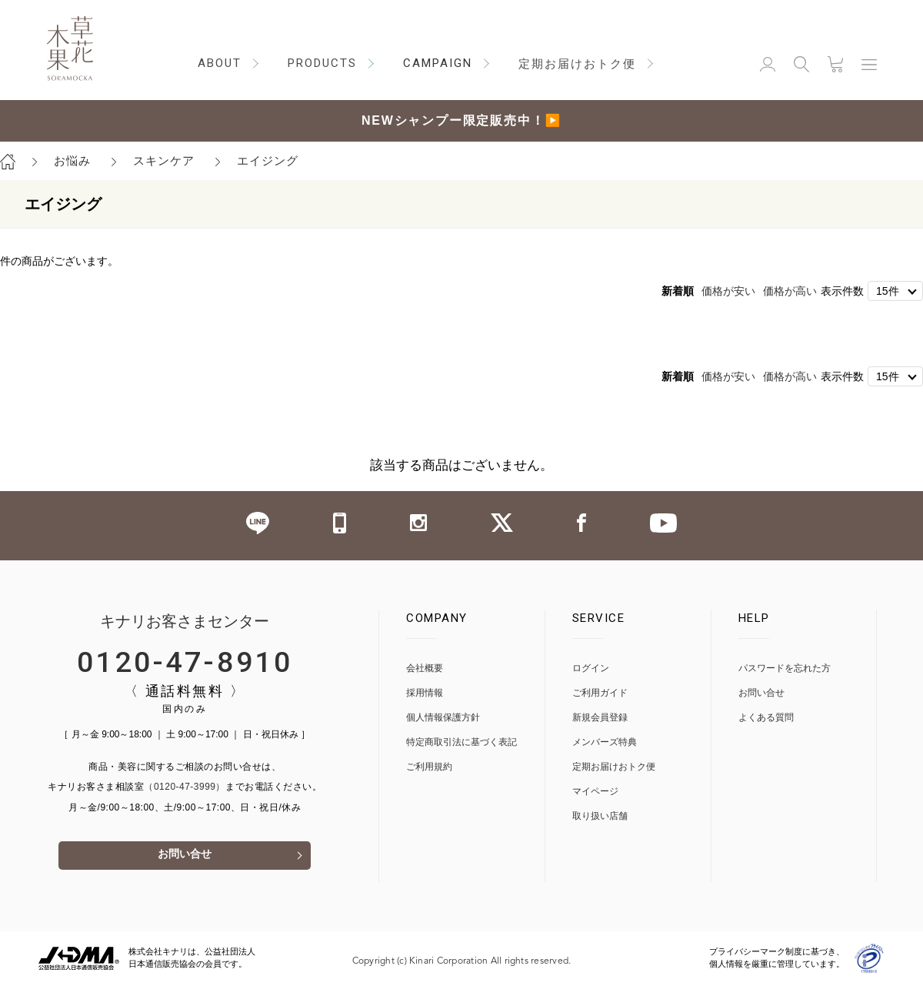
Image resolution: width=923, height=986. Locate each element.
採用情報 (424, 693)
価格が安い (728, 291)
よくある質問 (766, 718)
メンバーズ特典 (604, 742)
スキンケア (164, 160)
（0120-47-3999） (184, 786)
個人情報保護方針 (443, 718)
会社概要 (424, 668)
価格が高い (790, 291)
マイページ (595, 792)
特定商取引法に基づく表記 (461, 742)
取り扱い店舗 (600, 816)
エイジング (267, 160)
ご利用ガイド (600, 693)
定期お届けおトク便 (613, 767)
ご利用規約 (429, 767)
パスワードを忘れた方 (784, 668)
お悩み (72, 160)
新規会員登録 (600, 718)
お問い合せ (185, 856)
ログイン (590, 668)
